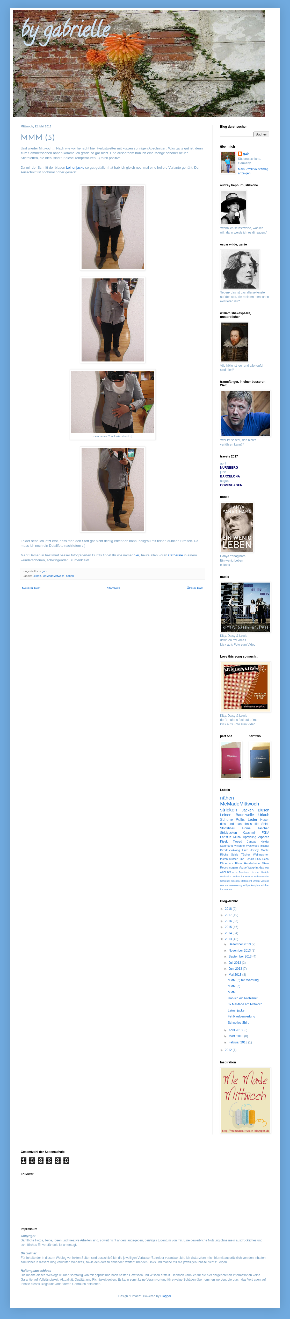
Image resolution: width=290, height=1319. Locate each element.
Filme (238, 863)
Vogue (243, 867)
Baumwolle (245, 815)
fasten (224, 858)
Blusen (263, 810)
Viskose (265, 880)
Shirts (265, 824)
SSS (258, 858)
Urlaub (263, 815)
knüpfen (255, 885)
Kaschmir (249, 833)
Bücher (264, 845)
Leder (252, 819)
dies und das (231, 824)
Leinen (37, 575)
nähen (70, 575)
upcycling (249, 837)
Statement (246, 880)
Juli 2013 (235, 963)
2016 (229, 921)
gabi (246, 153)
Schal (265, 858)
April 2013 (236, 1030)
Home (246, 828)
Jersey (254, 850)
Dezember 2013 (240, 944)
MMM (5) (234, 986)
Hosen (264, 820)
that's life (251, 824)
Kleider (264, 841)
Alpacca (263, 837)
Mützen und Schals (241, 858)
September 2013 (240, 956)
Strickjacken (228, 833)
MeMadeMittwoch (53, 575)
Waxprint (253, 867)
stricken (228, 809)
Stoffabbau (227, 828)
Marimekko (226, 876)
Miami (265, 863)
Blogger (165, 1296)
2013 (229, 939)
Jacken (248, 810)
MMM (232, 992)
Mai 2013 (235, 974)
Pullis (240, 819)
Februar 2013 (238, 1042)
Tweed (237, 841)
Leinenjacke (75, 167)
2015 (229, 927)
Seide (234, 854)
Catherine (175, 555)
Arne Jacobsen (240, 872)
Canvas (251, 841)
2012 (229, 1050)
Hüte (245, 850)
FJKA (265, 833)
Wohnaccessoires (230, 885)
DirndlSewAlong (230, 850)
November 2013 (240, 950)
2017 (229, 915)
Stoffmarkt (226, 845)
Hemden (255, 872)
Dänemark (226, 863)
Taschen (263, 828)
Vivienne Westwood (246, 845)
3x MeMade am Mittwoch (245, 1004)
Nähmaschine (261, 876)
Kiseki (224, 841)
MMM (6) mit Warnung (243, 980)
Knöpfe (265, 872)
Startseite (113, 588)
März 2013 (236, 1036)
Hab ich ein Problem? (243, 998)
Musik (237, 837)
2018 (229, 909)
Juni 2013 (236, 969)
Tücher (245, 854)
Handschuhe (252, 863)
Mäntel (265, 850)
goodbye (245, 885)
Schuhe (226, 819)
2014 (229, 933)
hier (136, 555)
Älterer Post (195, 588)
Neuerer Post (31, 588)
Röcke (224, 854)
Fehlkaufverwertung (241, 1016)
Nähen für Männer (243, 876)
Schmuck (225, 880)
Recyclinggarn (229, 867)
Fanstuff (225, 837)
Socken (235, 880)
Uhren (256, 880)
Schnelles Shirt (238, 1022)
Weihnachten (261, 854)
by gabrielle (65, 32)
